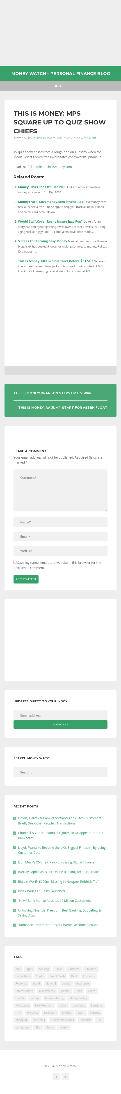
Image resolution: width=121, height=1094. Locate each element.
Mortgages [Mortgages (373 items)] (22, 1005)
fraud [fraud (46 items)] (36, 983)
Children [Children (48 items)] (90, 969)
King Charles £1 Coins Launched (41, 891)
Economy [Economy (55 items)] (89, 976)
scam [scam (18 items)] (81, 1013)
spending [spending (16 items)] (39, 1020)
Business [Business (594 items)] (73, 969)
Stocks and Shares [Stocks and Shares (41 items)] (62, 1020)
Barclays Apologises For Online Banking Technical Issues (59, 872)
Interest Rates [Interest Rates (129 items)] (24, 991)
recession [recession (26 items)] (50, 1013)
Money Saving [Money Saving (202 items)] (78, 998)
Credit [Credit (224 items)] (39, 976)
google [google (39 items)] (66, 983)
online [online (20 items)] (63, 1005)
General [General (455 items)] (51, 983)
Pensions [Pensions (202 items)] (96, 1005)
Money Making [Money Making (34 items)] (54, 998)
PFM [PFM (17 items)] (18, 1013)
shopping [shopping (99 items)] (21, 1020)
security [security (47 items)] (95, 1013)
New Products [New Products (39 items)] (44, 1005)
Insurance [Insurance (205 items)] (82, 983)
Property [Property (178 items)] (32, 1013)
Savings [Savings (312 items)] (67, 1013)
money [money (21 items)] (34, 998)
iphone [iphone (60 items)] (65, 991)
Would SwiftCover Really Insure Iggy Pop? (50, 221)
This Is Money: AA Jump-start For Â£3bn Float (62, 408)
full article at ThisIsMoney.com (49, 167)
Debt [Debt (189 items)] (74, 976)
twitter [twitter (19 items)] (63, 1027)
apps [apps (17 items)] (30, 969)
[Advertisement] (61, 33)
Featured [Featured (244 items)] (21, 983)
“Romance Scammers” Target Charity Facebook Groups (58, 925)
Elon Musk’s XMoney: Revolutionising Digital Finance (56, 862)
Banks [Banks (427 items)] (58, 969)
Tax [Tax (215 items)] (99, 1020)
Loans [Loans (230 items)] (91, 991)
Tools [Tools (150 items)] (50, 1027)
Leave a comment (84, 138)
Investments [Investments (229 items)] (47, 991)
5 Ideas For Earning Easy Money (42, 241)
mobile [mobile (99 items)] (20, 998)
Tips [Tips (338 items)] (38, 1027)
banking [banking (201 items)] (44, 969)
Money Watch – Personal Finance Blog (60, 73)
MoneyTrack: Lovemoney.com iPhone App (51, 201)
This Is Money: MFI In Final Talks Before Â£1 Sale (56, 261)
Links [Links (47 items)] (78, 991)
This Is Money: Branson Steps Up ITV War (52, 393)
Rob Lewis (63, 138)
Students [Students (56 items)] (85, 1020)
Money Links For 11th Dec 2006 (42, 187)
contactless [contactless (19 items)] (23, 976)
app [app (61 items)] (18, 969)
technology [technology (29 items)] (23, 1027)
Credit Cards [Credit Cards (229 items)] (57, 976)
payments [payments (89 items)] (79, 1005)
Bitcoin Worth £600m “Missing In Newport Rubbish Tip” (58, 881)
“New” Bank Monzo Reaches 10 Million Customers (54, 900)
